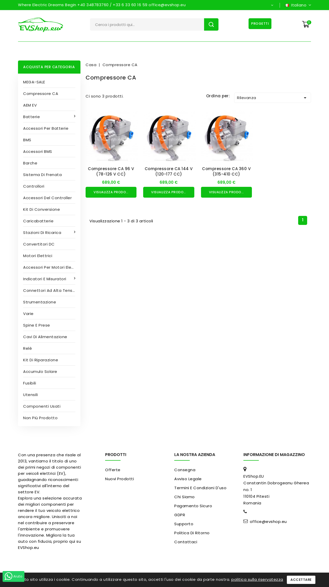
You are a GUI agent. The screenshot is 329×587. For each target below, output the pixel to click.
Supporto (183, 524)
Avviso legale (188, 478)
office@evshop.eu (268, 521)
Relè (27, 348)
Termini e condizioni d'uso (200, 487)
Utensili (30, 394)
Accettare (301, 579)
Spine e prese (36, 325)
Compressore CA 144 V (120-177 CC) (169, 171)
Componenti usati (41, 406)
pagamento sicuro (193, 506)
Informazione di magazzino (274, 455)
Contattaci (185, 542)
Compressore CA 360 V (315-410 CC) (226, 171)
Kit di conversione (41, 209)
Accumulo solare (40, 371)
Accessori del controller (47, 197)
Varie (28, 313)
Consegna (184, 469)
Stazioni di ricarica (42, 232)
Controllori (33, 186)
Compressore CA (40, 93)
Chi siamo (184, 497)
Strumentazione (39, 302)
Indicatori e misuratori (45, 279)
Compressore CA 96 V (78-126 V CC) (111, 171)
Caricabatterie (38, 221)
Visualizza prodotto (114, 192)
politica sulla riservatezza (257, 579)
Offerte (113, 469)
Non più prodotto (40, 417)
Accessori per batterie (45, 128)
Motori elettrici (37, 255)
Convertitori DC (39, 244)
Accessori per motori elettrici (51, 267)
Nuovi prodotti (119, 478)
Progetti (259, 23)
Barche (30, 163)
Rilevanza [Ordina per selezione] (272, 98)
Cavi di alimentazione (45, 336)
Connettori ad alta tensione (51, 290)
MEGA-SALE (34, 82)
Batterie (32, 116)
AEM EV (30, 105)
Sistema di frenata (42, 174)
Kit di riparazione (40, 360)
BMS (27, 140)
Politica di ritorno (192, 533)
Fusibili (29, 383)
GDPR (179, 515)
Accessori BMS (37, 151)
